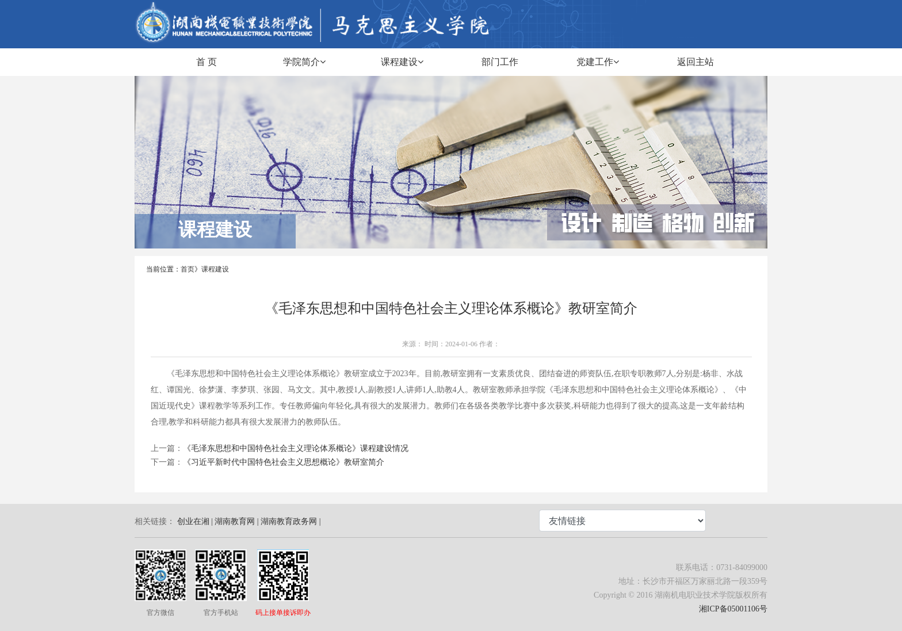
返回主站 (695, 62)
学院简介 (304, 62)
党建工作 (597, 62)
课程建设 (402, 62)
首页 (187, 269)
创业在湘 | (195, 521)
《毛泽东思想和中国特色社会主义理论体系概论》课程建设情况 (295, 448)
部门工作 (499, 62)
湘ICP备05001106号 (733, 609)
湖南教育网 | (236, 521)
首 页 (206, 62)
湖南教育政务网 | (290, 521)
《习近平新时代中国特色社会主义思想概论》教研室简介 (283, 462)
